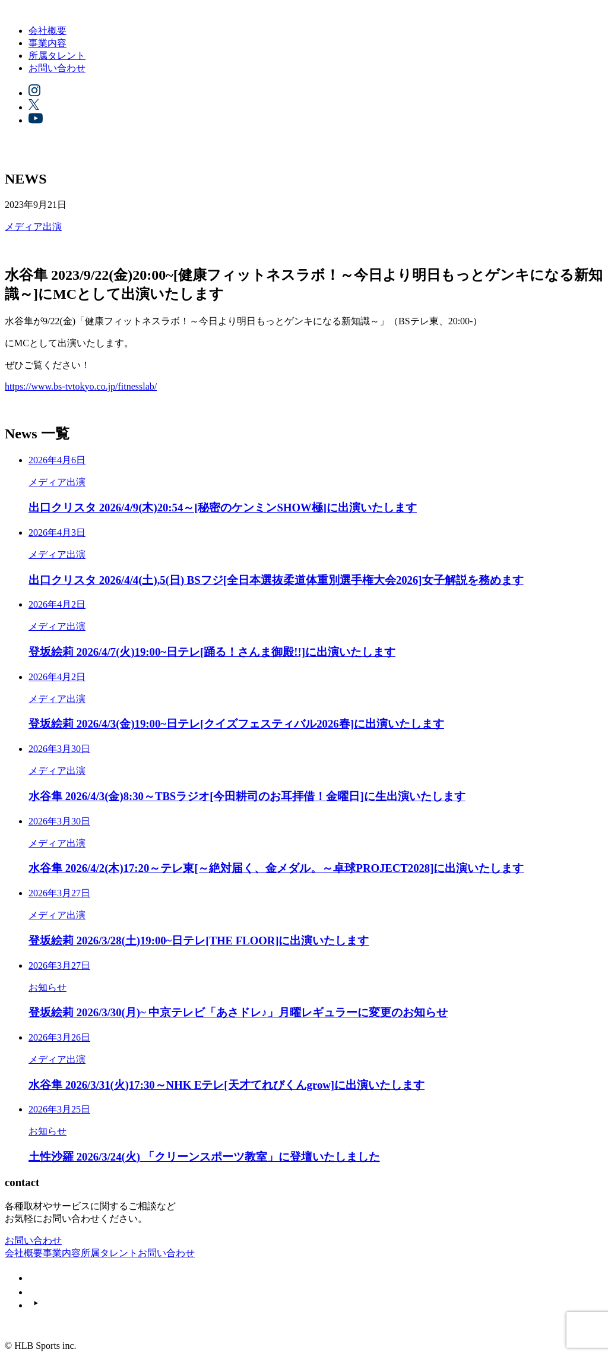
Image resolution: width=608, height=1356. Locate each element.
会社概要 (47, 31)
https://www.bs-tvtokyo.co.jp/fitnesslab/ (81, 386)
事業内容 (47, 43)
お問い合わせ (57, 68)
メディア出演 (33, 227)
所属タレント (57, 55)
